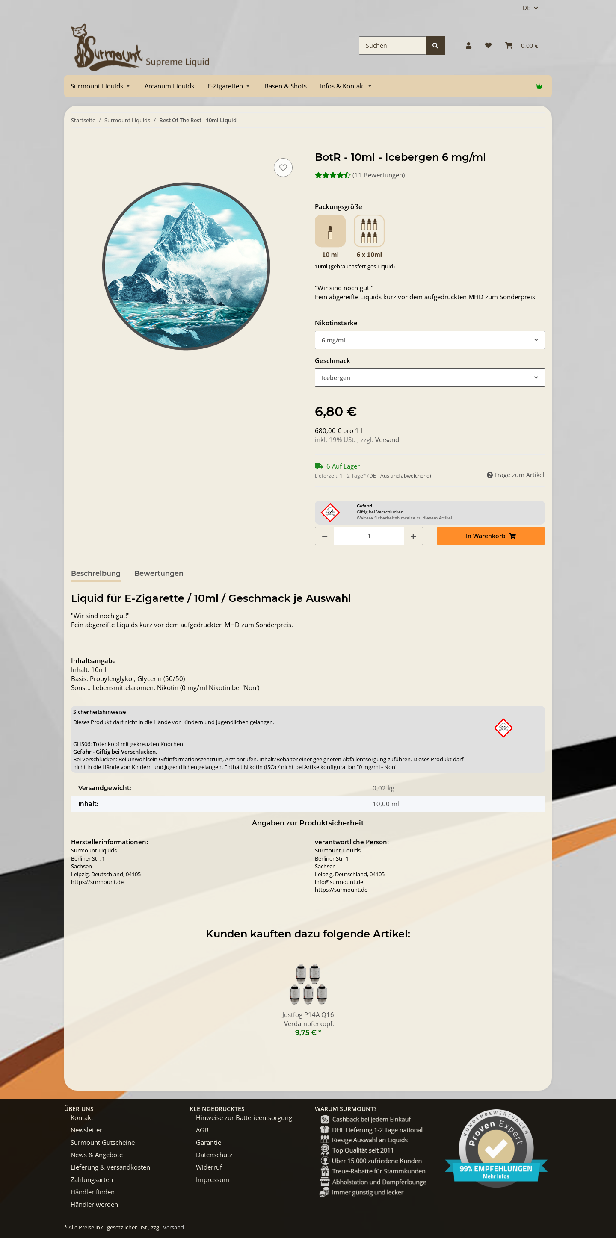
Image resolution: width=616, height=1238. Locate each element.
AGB (202, 1130)
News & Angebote (97, 1154)
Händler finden (93, 1192)
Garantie (208, 1142)
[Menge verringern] (324, 536)
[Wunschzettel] (488, 45)
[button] (468, 45)
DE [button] (526, 7)
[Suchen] (392, 45)
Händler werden (94, 1204)
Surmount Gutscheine (103, 1142)
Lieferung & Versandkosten (110, 1167)
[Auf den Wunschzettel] (283, 167)
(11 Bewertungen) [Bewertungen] (360, 175)
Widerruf (209, 1167)
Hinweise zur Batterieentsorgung (244, 1117)
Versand (387, 439)
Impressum (212, 1179)
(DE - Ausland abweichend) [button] (399, 475)
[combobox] (430, 340)
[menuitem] (101, 86)
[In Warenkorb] (78, 146)
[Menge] (369, 536)
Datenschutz (214, 1154)
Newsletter (86, 1130)
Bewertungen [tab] (159, 573)
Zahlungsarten (92, 1179)
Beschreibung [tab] (96, 573)
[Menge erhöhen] (413, 536)
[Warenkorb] (521, 45)
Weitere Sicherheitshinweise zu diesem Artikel (404, 518)
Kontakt (82, 1117)
